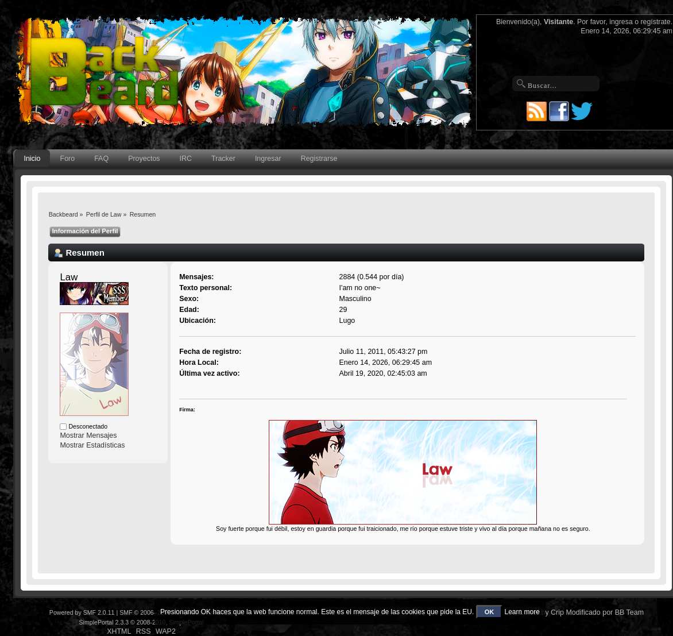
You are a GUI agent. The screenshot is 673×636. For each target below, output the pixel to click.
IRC (186, 159)
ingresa (621, 22)
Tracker (223, 159)
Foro (67, 159)
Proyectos (144, 159)
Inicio (32, 159)
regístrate (656, 22)
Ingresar (268, 159)
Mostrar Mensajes (88, 435)
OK (489, 611)
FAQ (101, 159)
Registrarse (319, 159)
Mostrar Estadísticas (92, 445)
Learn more (522, 612)
